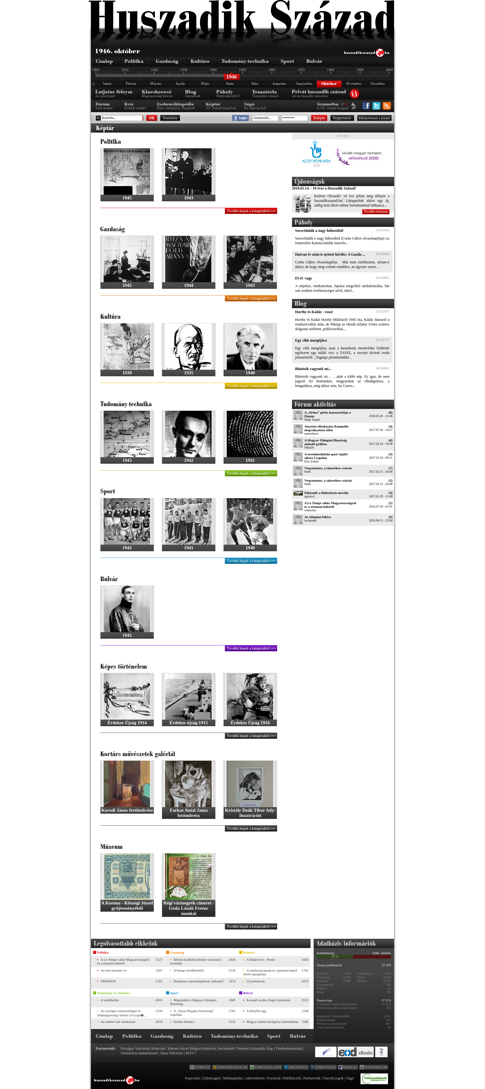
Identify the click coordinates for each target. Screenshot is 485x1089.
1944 (188, 285)
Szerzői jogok (333, 1078)
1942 (188, 460)
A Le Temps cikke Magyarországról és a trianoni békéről (330, 504)
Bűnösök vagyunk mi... (313, 369)
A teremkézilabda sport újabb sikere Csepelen (326, 456)
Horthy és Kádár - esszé (314, 312)
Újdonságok (212, 1078)
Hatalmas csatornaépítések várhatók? (199, 981)
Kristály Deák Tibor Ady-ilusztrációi (250, 813)
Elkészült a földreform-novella (326, 493)
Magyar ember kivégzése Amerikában (272, 1021)
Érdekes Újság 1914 (127, 722)
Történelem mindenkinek (139, 1053)
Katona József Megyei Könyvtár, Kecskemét (201, 1048)
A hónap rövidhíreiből (189, 970)
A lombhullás (110, 1000)
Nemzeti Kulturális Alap (255, 1048)
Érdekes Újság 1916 (250, 722)
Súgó (350, 1078)
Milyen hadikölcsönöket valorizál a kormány (195, 961)
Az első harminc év (114, 970)
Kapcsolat (192, 1078)
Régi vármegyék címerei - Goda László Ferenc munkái (188, 908)
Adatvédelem (255, 1078)
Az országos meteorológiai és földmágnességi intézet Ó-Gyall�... (121, 1013)
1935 (188, 372)
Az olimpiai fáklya (317, 517)
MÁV (190, 1053)
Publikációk (292, 1078)
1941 (250, 460)
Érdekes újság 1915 (189, 722)
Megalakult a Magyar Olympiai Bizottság (193, 1002)
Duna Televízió (171, 1053)
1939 (127, 372)
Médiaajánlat (232, 1078)
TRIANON (108, 981)
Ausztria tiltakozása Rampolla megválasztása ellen (326, 428)
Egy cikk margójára (311, 340)
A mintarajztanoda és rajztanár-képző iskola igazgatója (270, 972)
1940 (250, 372)
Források (274, 1078)
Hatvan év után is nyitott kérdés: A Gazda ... (330, 254)
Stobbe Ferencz (184, 1021)
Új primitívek (256, 981)
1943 (188, 197)
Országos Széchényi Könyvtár (142, 1048)
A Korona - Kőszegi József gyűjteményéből (127, 905)
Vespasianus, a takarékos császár (328, 468)
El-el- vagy (303, 278)
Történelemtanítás (289, 1048)
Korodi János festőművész (127, 810)
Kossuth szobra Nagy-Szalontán (268, 1000)
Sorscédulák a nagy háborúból (319, 230)
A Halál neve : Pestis (261, 959)
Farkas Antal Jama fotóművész (189, 813)
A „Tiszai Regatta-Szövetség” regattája (192, 1012)
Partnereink (311, 1078)
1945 (127, 197)
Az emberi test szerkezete (118, 1021)
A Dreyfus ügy (257, 1011)
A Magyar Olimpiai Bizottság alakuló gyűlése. (325, 442)
